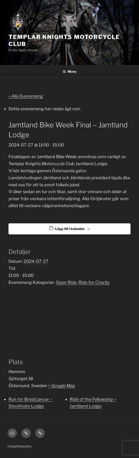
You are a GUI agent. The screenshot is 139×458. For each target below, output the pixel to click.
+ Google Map (61, 385)
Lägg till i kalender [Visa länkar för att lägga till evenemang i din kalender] (70, 229)
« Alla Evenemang (25, 96)
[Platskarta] (69, 322)
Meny (70, 71)
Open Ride (66, 282)
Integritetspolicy (20, 446)
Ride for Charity (94, 282)
